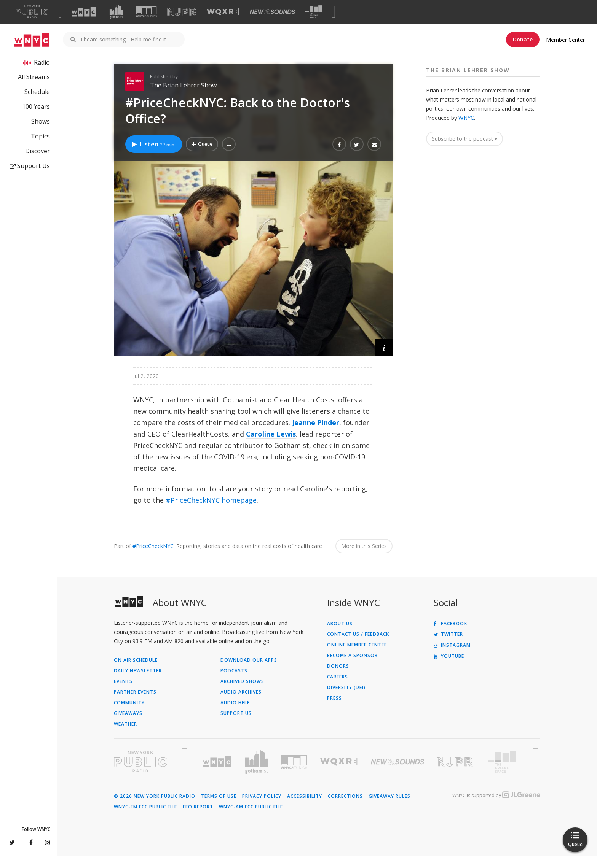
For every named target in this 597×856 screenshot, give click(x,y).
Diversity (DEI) (346, 687)
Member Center (565, 39)
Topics (40, 136)
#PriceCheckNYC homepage (211, 500)
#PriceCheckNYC (153, 545)
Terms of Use (218, 796)
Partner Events (135, 692)
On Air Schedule (136, 660)
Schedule (37, 91)
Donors (338, 666)
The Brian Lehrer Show (183, 85)
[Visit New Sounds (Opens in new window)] (272, 11)
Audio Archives (241, 692)
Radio (42, 62)
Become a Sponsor (352, 655)
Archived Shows (242, 681)
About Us (340, 623)
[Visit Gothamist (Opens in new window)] (116, 12)
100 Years (36, 106)
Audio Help (235, 702)
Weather (125, 724)
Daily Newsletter (138, 671)
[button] (229, 144)
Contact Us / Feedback (358, 634)
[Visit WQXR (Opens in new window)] (223, 12)
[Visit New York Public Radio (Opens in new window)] (140, 761)
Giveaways (128, 713)
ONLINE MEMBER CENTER (357, 645)
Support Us (30, 166)
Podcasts (233, 671)
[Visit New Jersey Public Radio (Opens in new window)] (456, 762)
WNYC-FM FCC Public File (145, 807)
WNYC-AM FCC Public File (251, 807)
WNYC (466, 117)
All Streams (34, 77)
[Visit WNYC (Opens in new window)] (84, 12)
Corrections (345, 796)
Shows (40, 121)
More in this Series (364, 545)
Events (123, 681)
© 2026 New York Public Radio (154, 796)
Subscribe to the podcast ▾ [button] (464, 138)
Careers (337, 677)
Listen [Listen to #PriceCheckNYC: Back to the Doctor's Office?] (152, 144)
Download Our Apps (248, 660)
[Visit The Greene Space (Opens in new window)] (313, 12)
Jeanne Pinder (315, 422)
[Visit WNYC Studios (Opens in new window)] (146, 11)
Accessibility (304, 796)
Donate (523, 39)
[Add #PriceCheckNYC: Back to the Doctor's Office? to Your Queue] (202, 144)
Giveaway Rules (389, 796)
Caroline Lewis (271, 433)
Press (334, 698)
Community (129, 702)
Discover (37, 151)
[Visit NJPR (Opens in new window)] (181, 12)
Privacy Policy (261, 796)
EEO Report (198, 807)
